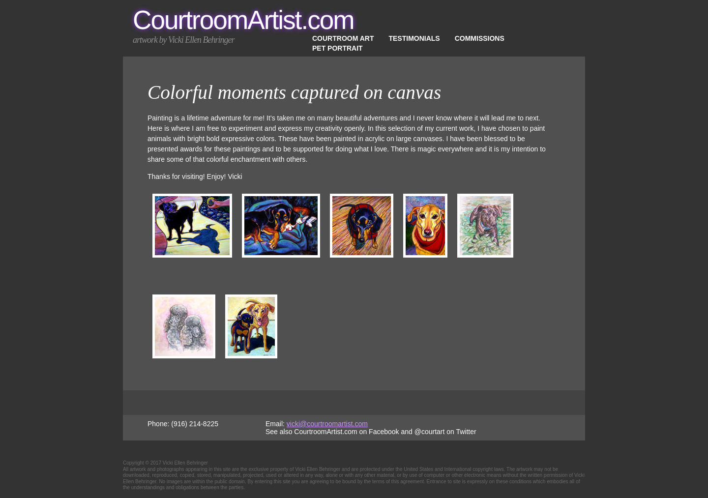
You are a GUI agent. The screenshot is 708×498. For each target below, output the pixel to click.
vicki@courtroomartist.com (327, 424)
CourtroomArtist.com (243, 19)
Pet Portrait (337, 48)
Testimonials (414, 38)
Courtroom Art (343, 38)
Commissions (479, 38)
